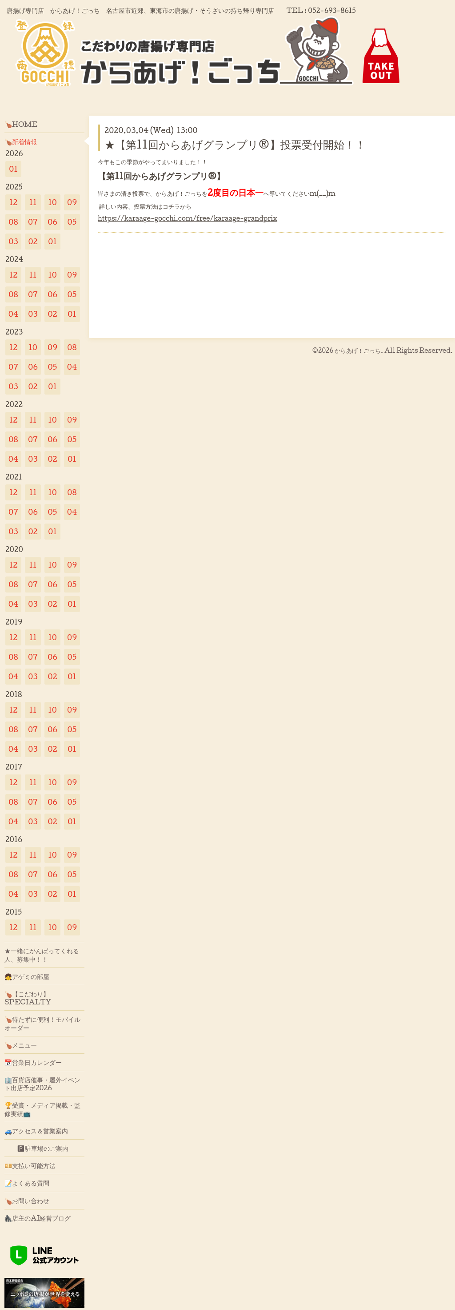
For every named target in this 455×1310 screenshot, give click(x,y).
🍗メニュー (20, 1045)
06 (52, 221)
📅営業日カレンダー (33, 1062)
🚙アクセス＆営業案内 (36, 1131)
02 (32, 241)
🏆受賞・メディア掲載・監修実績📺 (42, 1109)
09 (72, 202)
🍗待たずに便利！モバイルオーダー (42, 1023)
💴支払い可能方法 (30, 1165)
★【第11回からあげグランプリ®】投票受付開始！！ (235, 144)
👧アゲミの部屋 (26, 976)
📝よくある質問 (26, 1183)
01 (13, 168)
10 (52, 202)
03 (13, 241)
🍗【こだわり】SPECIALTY (27, 998)
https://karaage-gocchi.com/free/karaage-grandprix (187, 218)
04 (13, 313)
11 (32, 202)
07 (33, 221)
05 (72, 221)
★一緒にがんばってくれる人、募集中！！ (41, 955)
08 (13, 221)
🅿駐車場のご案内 (36, 1148)
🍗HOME (20, 124)
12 (13, 202)
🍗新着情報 (20, 141)
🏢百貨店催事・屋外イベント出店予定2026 (42, 1084)
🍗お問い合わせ (26, 1201)
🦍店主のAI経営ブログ (37, 1218)
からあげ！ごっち (358, 350)
